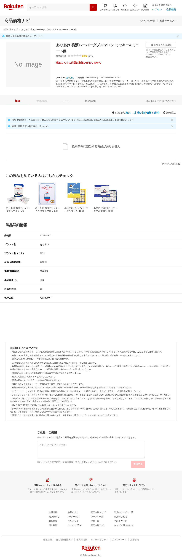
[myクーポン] (73, 516)
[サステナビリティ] (99, 539)
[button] (115, 7)
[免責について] (152, 57)
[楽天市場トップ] (98, 512)
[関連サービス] (169, 20)
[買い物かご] (54, 516)
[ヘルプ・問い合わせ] (123, 525)
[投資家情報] (81, 539)
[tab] (18, 101)
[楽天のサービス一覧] (123, 512)
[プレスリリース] (119, 539)
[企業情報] (47, 539)
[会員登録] (171, 9)
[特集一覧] (95, 521)
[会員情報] (53, 512)
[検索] (93, 7)
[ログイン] (157, 9)
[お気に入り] (135, 7)
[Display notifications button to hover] (105, 7)
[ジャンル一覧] (147, 20)
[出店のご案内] (120, 516)
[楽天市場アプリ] (98, 525)
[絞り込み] (169, 112)
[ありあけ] (70, 77)
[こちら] (149, 54)
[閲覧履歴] (125, 7)
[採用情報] (134, 539)
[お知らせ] (115, 7)
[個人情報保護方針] (64, 539)
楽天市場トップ (10, 29)
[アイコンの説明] (171, 164)
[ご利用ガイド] (120, 521)
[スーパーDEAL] (75, 525)
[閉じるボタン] (178, 36)
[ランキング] (73, 521)
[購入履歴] (145, 7)
